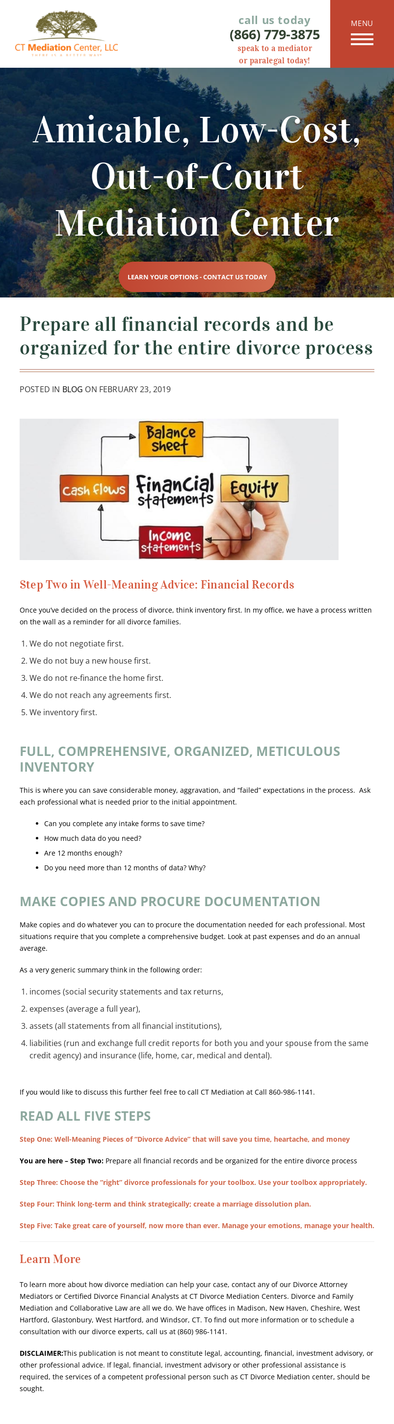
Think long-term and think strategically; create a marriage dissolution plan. (165, 1204)
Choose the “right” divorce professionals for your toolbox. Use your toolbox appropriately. (193, 1182)
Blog (72, 389)
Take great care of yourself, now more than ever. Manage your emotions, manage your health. (197, 1225)
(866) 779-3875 (275, 34)
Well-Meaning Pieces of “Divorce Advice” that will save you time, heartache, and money (185, 1139)
